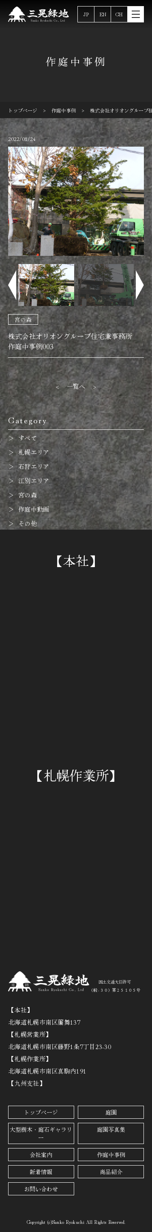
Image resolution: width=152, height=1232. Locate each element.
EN (102, 14)
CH (119, 14)
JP (86, 14)
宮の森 (23, 319)
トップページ (41, 1112)
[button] (12, 285)
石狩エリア (33, 466)
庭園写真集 (111, 1129)
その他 (27, 523)
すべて (27, 437)
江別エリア (33, 480)
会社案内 (41, 1155)
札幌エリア (33, 452)
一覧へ (76, 386)
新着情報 (41, 1172)
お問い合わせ (41, 1189)
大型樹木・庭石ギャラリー (41, 1133)
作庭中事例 (111, 1155)
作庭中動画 (33, 509)
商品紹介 (111, 1172)
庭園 (111, 1112)
